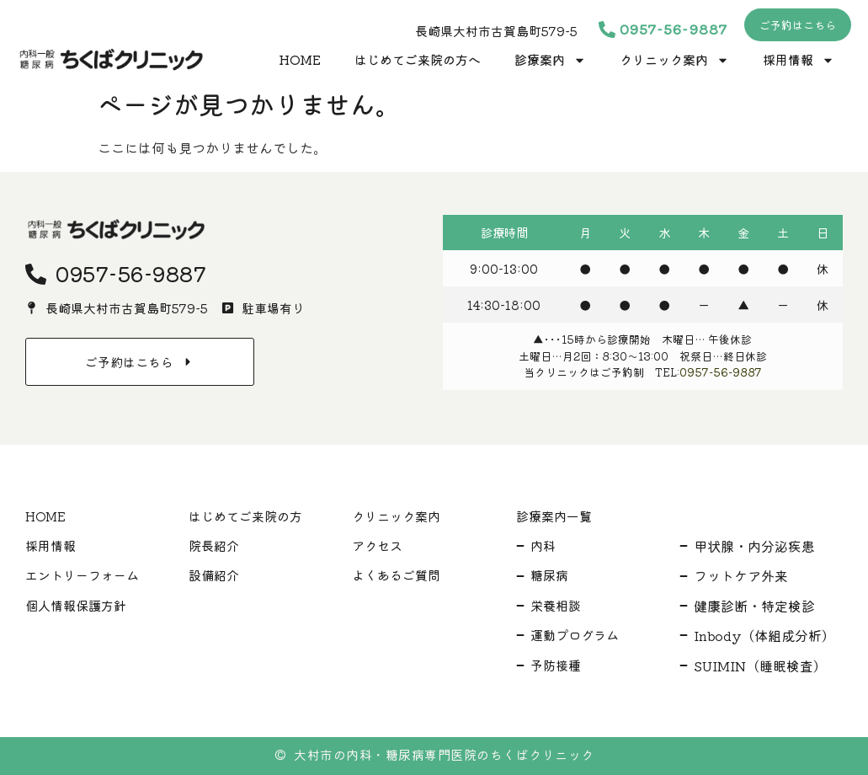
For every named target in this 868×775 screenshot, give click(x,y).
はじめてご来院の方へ (417, 59)
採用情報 (798, 60)
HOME (300, 59)
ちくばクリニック (542, 754)
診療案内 (550, 60)
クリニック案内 (674, 60)
